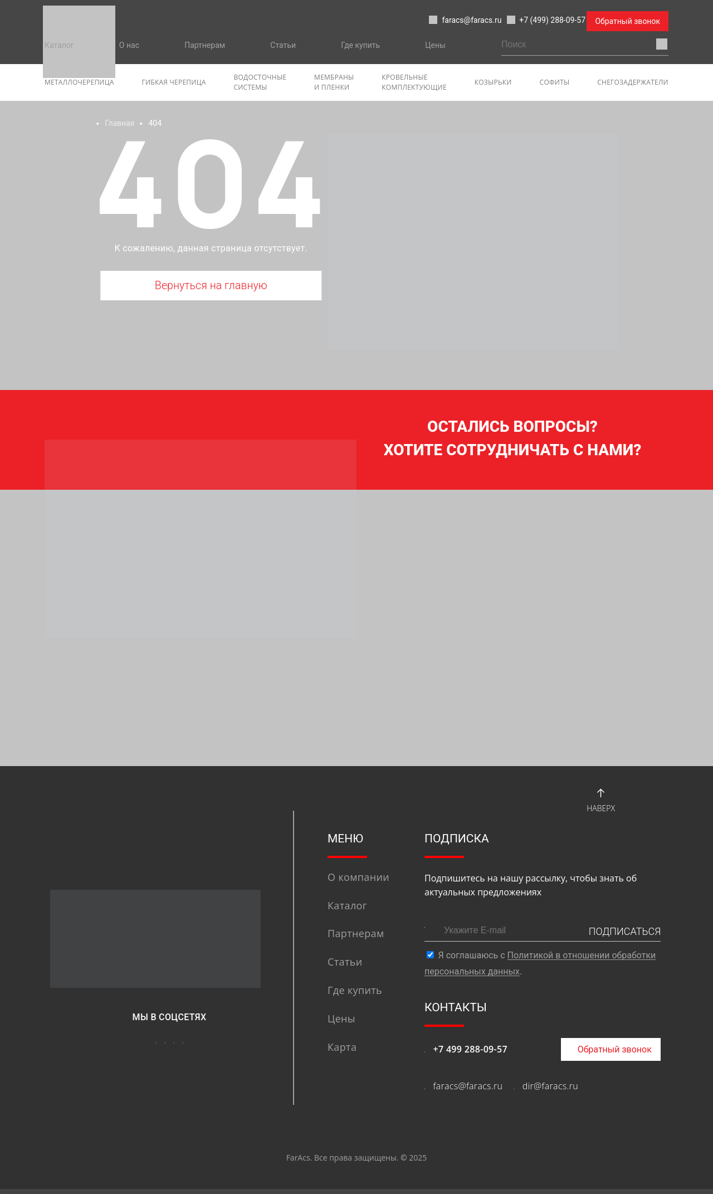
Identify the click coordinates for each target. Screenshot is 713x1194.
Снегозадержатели (632, 82)
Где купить (360, 45)
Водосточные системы (259, 82)
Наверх (601, 803)
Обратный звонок (627, 21)
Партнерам (204, 45)
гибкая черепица (174, 82)
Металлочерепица (79, 82)
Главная (119, 123)
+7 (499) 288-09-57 (527, 21)
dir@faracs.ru (550, 1091)
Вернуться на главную (211, 287)
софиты (555, 82)
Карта (342, 1052)
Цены (435, 45)
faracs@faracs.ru (423, 21)
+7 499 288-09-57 (470, 1054)
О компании (358, 882)
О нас (129, 45)
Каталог (59, 45)
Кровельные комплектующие (414, 82)
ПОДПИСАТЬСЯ (625, 936)
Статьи (283, 45)
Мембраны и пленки (334, 82)
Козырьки (493, 82)
